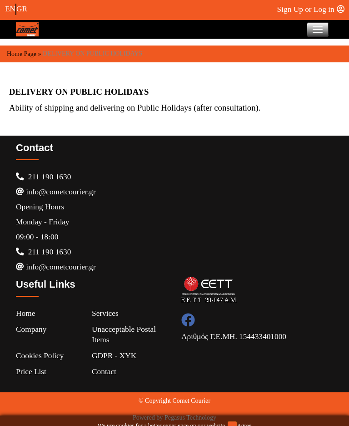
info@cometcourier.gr (55, 192)
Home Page (21, 54)
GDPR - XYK (114, 355)
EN (10, 9)
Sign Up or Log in (310, 9)
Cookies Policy (40, 355)
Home (25, 313)
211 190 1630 (43, 176)
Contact (104, 371)
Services (105, 313)
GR (21, 9)
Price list (31, 371)
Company (31, 329)
